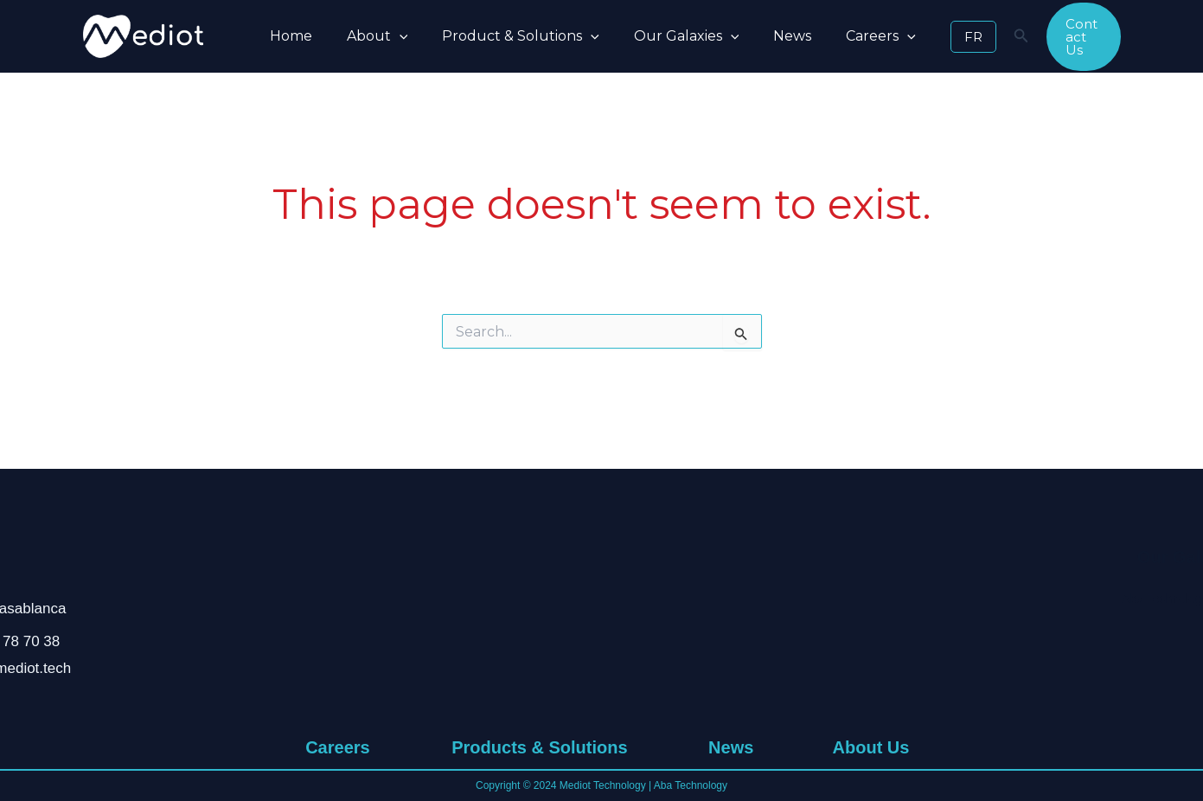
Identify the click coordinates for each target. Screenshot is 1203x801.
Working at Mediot (338, 599)
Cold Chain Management (537, 720)
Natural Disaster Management (537, 647)
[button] (389, 36)
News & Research (730, 599)
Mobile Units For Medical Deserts (536, 671)
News (761, 36)
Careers (843, 36)
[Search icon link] (980, 38)
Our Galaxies (662, 36)
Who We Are (871, 599)
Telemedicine (537, 623)
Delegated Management (536, 695)
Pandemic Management (537, 599)
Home (287, 36)
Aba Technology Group (1027, 599)
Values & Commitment (871, 623)
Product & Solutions (503, 36)
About (367, 36)
